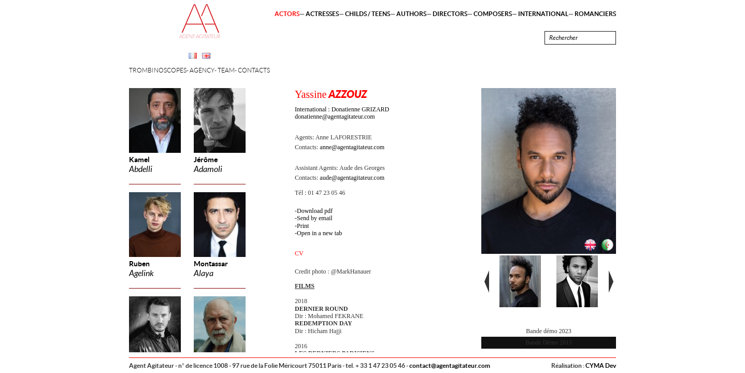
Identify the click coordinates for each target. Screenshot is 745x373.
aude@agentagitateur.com (352, 177)
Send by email (315, 218)
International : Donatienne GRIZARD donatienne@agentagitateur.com (342, 113)
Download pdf (315, 210)
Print (303, 225)
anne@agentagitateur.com (352, 147)
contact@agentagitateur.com (449, 365)
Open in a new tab (319, 233)
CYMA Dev (600, 365)
